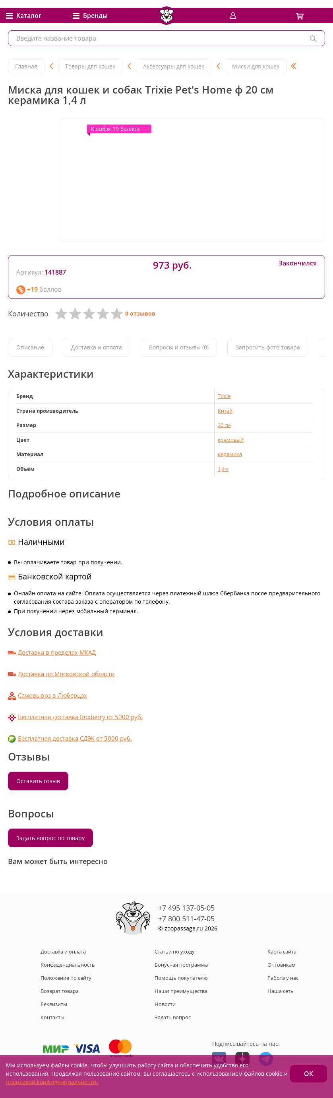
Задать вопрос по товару (50, 838)
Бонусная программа (181, 964)
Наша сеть (280, 991)
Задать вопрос (173, 1017)
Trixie (224, 396)
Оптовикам (281, 964)
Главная (26, 66)
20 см (224, 425)
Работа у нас (282, 977)
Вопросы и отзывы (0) (179, 347)
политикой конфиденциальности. (52, 1082)
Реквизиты (54, 1004)
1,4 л (223, 468)
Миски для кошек (255, 66)
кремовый (231, 439)
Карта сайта (281, 951)
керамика (230, 454)
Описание (30, 347)
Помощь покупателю (181, 977)
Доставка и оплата (96, 347)
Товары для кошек (90, 66)
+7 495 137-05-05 (186, 908)
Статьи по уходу (175, 951)
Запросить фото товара (268, 347)
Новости (165, 1004)
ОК (308, 1073)
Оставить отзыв (38, 781)
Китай (225, 410)
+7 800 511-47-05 (186, 918)
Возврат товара (60, 991)
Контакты (52, 1017)
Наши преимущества (181, 991)
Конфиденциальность (68, 964)
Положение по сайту (66, 977)
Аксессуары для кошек (173, 66)
